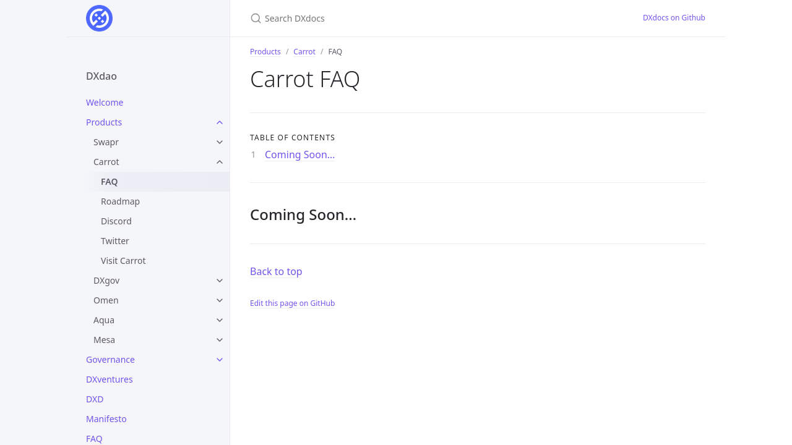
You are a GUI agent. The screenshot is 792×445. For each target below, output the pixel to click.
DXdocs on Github (674, 17)
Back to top (276, 271)
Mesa (104, 339)
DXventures (109, 379)
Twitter (115, 241)
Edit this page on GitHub (292, 303)
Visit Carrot (123, 260)
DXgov (106, 280)
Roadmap (120, 201)
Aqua (103, 320)
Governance (110, 359)
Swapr (106, 142)
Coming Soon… (300, 154)
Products (104, 122)
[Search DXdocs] (396, 18)
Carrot (106, 161)
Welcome (104, 102)
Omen (106, 300)
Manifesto (106, 419)
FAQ (109, 181)
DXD (94, 399)
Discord (116, 221)
